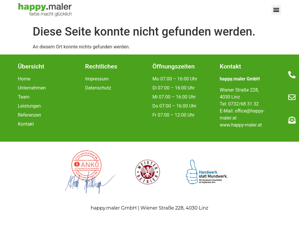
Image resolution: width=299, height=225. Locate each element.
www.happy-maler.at (241, 125)
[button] (276, 10)
